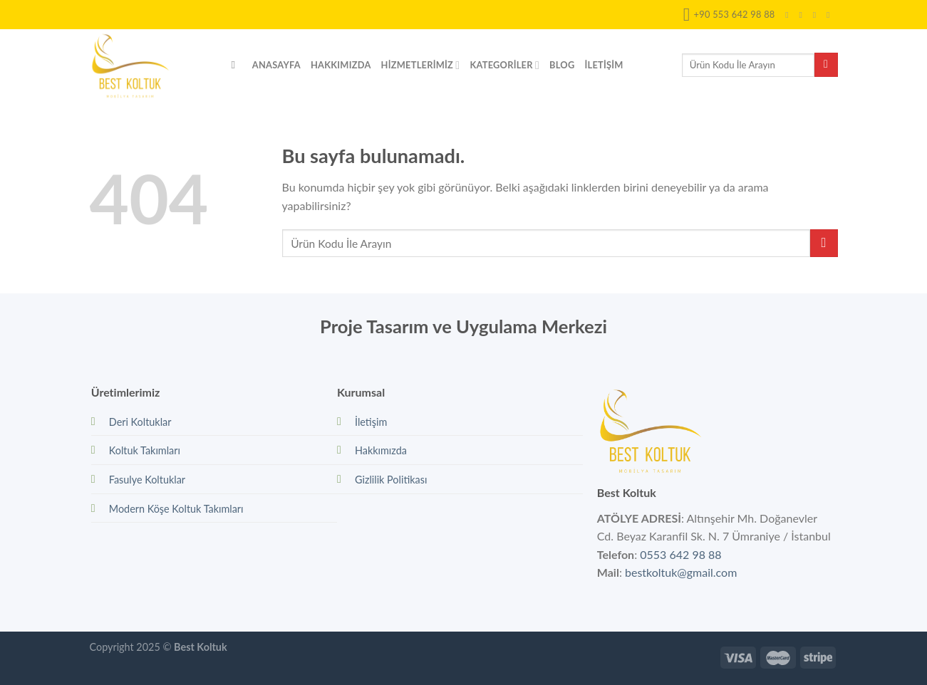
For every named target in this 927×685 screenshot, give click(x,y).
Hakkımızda (341, 64)
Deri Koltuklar (140, 422)
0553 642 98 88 (680, 554)
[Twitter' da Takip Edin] (817, 15)
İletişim (603, 64)
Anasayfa (276, 64)
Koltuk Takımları (144, 450)
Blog (561, 64)
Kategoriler (504, 65)
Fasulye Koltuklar (147, 480)
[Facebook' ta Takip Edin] (789, 15)
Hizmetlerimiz (420, 65)
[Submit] (826, 65)
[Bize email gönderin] (831, 15)
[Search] (237, 64)
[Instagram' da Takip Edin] (803, 15)
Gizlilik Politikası (391, 480)
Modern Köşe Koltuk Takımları (176, 509)
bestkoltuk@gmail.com (681, 572)
